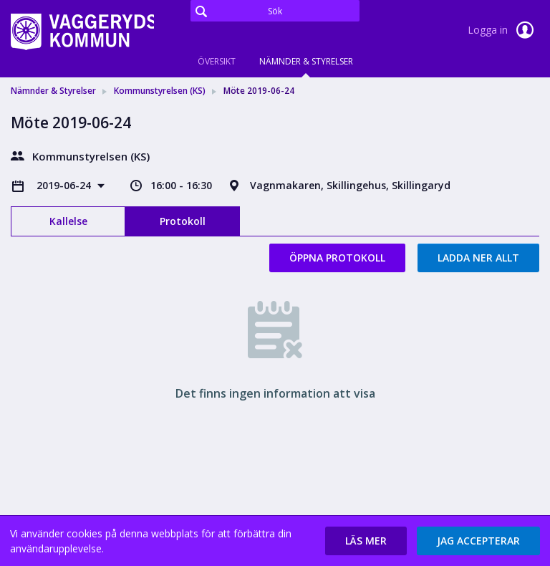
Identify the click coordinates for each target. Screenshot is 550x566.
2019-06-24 (65, 185)
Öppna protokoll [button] (337, 257)
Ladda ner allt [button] (478, 257)
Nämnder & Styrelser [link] (53, 91)
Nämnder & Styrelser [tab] (306, 61)
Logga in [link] (503, 30)
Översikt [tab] (217, 61)
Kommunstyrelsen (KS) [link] (160, 91)
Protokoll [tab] (183, 221)
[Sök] (275, 10)
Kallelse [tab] (68, 221)
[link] (82, 31)
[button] (366, 541)
